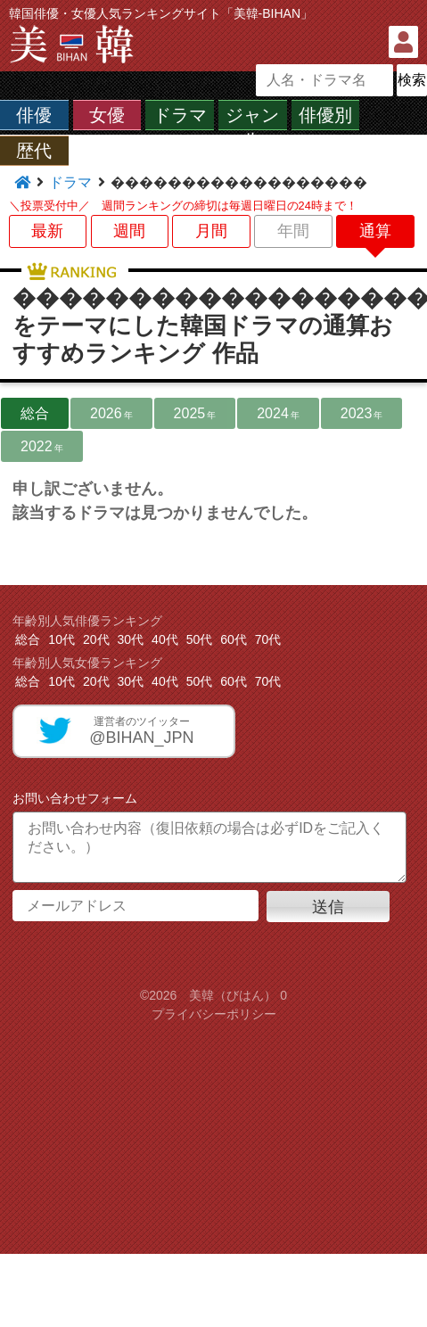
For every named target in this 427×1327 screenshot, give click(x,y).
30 (131, 639)
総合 (35, 413)
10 (61, 639)
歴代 (34, 151)
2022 (42, 446)
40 (165, 639)
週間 (129, 231)
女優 (107, 115)
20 (96, 639)
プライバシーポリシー (214, 1014)
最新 (47, 231)
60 (233, 639)
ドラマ (180, 115)
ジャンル (252, 126)
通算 (375, 231)
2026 (111, 413)
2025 (195, 413)
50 (199, 639)
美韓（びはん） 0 (238, 995)
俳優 (34, 115)
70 (268, 639)
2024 (278, 413)
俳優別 (325, 115)
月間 (211, 231)
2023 (362, 413)
